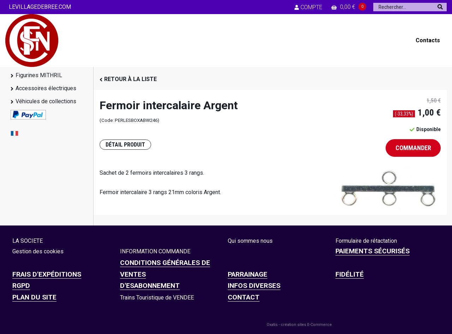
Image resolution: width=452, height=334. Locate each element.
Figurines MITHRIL (39, 75)
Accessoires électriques (46, 88)
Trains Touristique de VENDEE (157, 297)
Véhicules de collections (46, 101)
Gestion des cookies (38, 251)
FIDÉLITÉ (349, 274)
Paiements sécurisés (372, 251)
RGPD (21, 286)
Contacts (428, 40)
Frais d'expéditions (46, 274)
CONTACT (244, 297)
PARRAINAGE (247, 274)
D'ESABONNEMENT (150, 286)
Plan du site (34, 297)
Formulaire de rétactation (366, 240)
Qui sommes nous (250, 240)
